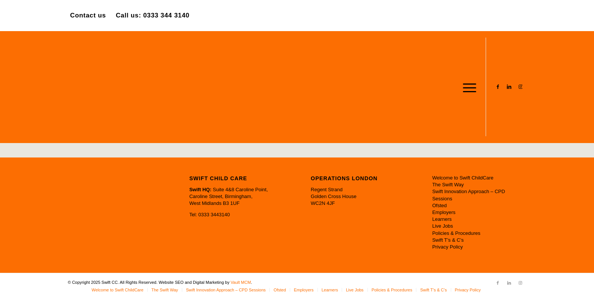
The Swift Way (448, 184)
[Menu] (467, 87)
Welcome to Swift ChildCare (463, 178)
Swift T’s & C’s (448, 240)
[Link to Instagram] (520, 86)
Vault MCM (241, 282)
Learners (442, 219)
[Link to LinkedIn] (509, 86)
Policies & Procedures (456, 233)
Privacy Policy (447, 247)
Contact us (88, 15)
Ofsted (439, 205)
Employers (443, 212)
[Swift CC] (124, 87)
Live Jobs (442, 226)
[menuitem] (467, 87)
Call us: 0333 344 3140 (153, 15)
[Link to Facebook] (497, 86)
